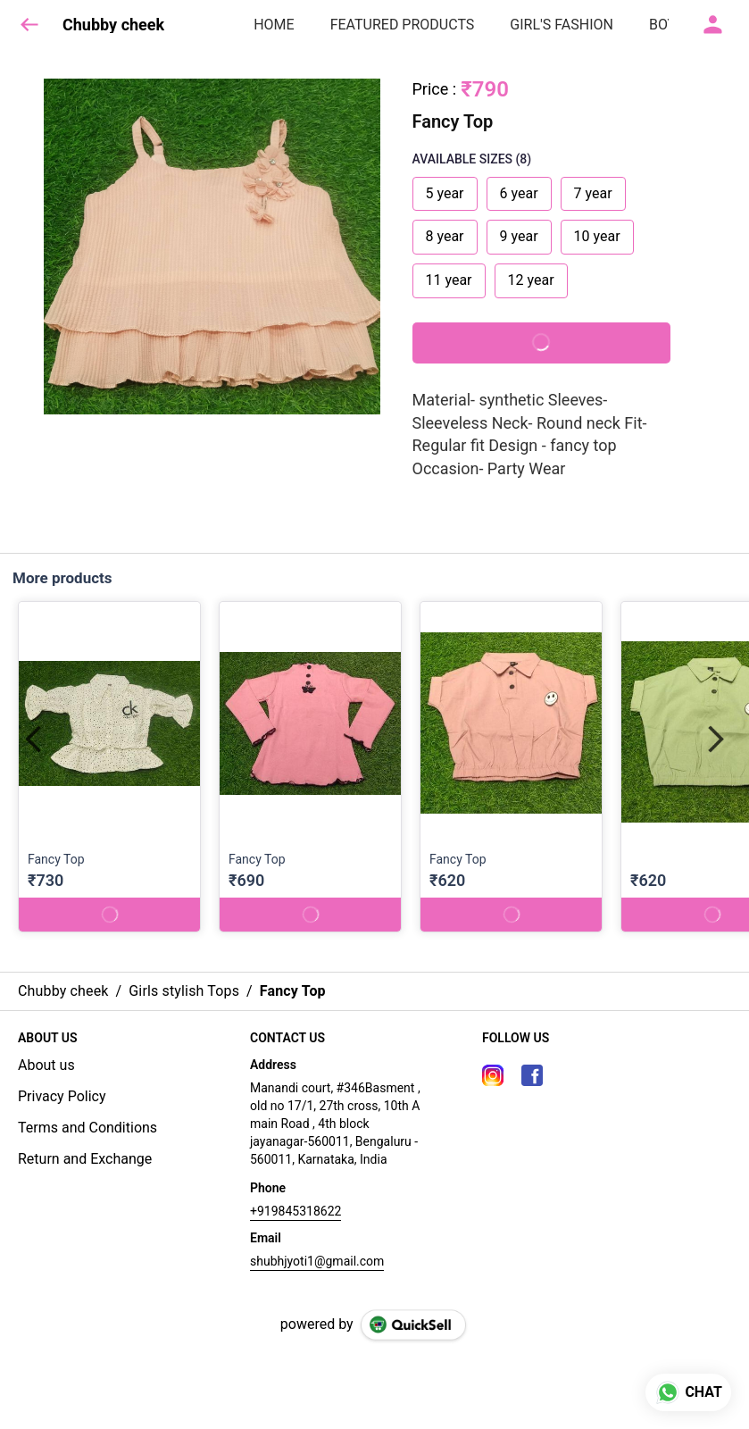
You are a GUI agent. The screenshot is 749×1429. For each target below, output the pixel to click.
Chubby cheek (113, 25)
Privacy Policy (62, 1096)
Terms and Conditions (87, 1127)
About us (46, 1065)
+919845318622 (295, 1211)
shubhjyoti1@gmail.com (317, 1261)
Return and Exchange (85, 1158)
